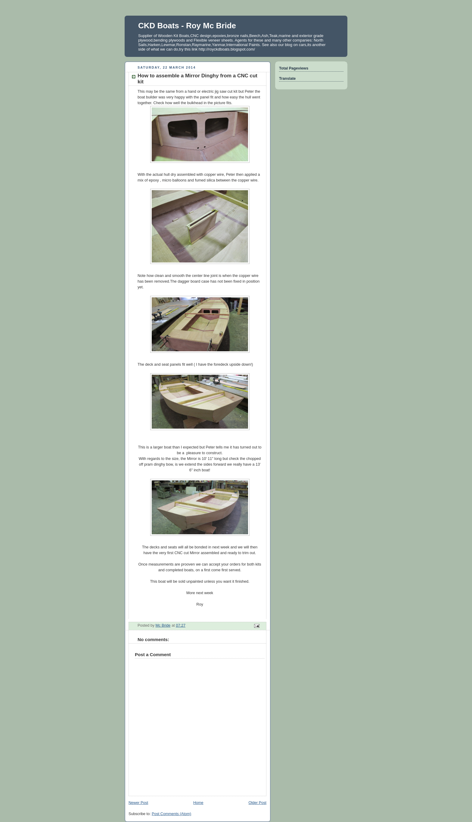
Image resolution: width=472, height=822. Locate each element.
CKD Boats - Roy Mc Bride (187, 25)
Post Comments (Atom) (171, 814)
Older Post (257, 803)
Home (198, 803)
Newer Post (138, 803)
